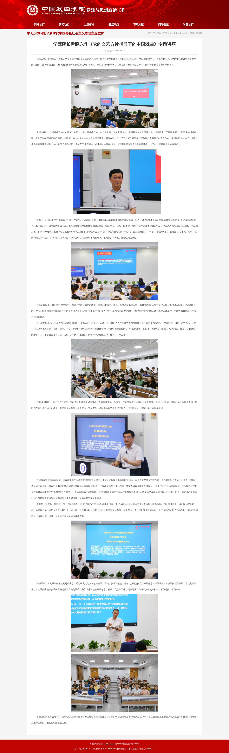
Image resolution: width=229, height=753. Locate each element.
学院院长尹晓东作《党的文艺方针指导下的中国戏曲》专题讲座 (114, 44)
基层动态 (114, 24)
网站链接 (163, 24)
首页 (149, 33)
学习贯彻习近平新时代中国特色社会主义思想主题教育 (65, 33)
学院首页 (188, 24)
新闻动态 (64, 24)
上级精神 (89, 24)
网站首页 (39, 24)
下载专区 (138, 24)
